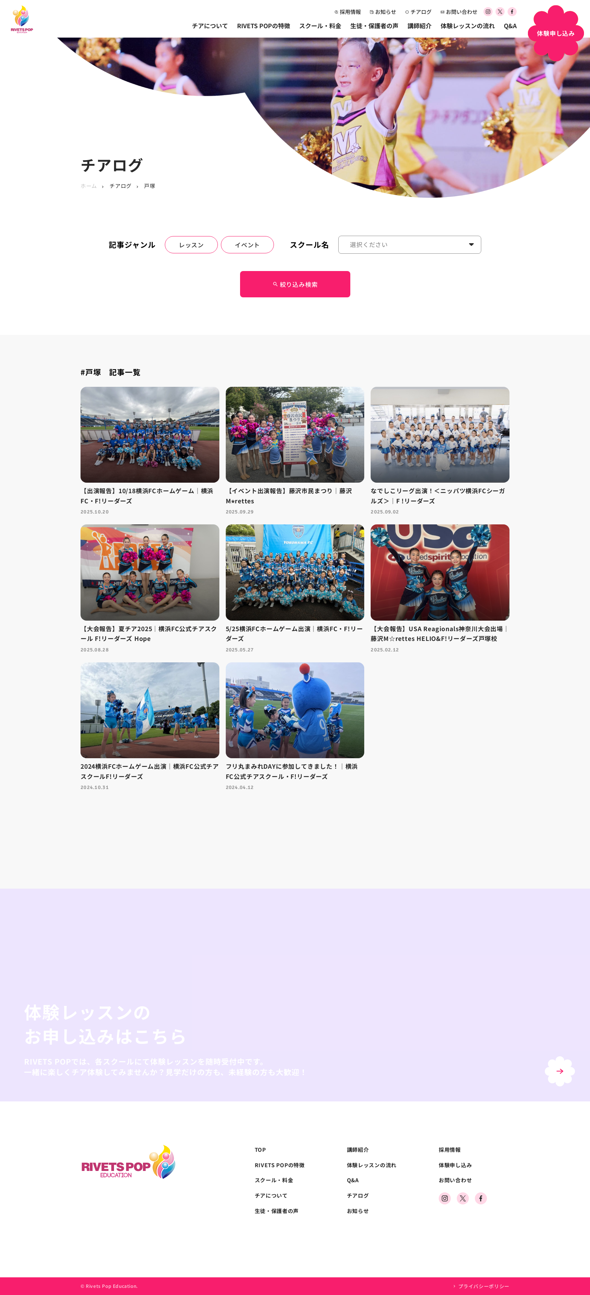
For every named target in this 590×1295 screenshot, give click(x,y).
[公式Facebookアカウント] (512, 12)
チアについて (210, 25)
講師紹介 (420, 25)
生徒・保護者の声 (374, 25)
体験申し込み (455, 1165)
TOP (260, 1150)
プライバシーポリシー (484, 1286)
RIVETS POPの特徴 (263, 25)
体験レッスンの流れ (468, 25)
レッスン (191, 244)
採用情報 (348, 11)
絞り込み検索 (295, 284)
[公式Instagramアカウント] (488, 12)
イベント (247, 244)
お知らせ (383, 11)
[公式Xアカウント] (500, 12)
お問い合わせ (459, 11)
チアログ (418, 11)
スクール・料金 (320, 25)
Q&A (510, 25)
